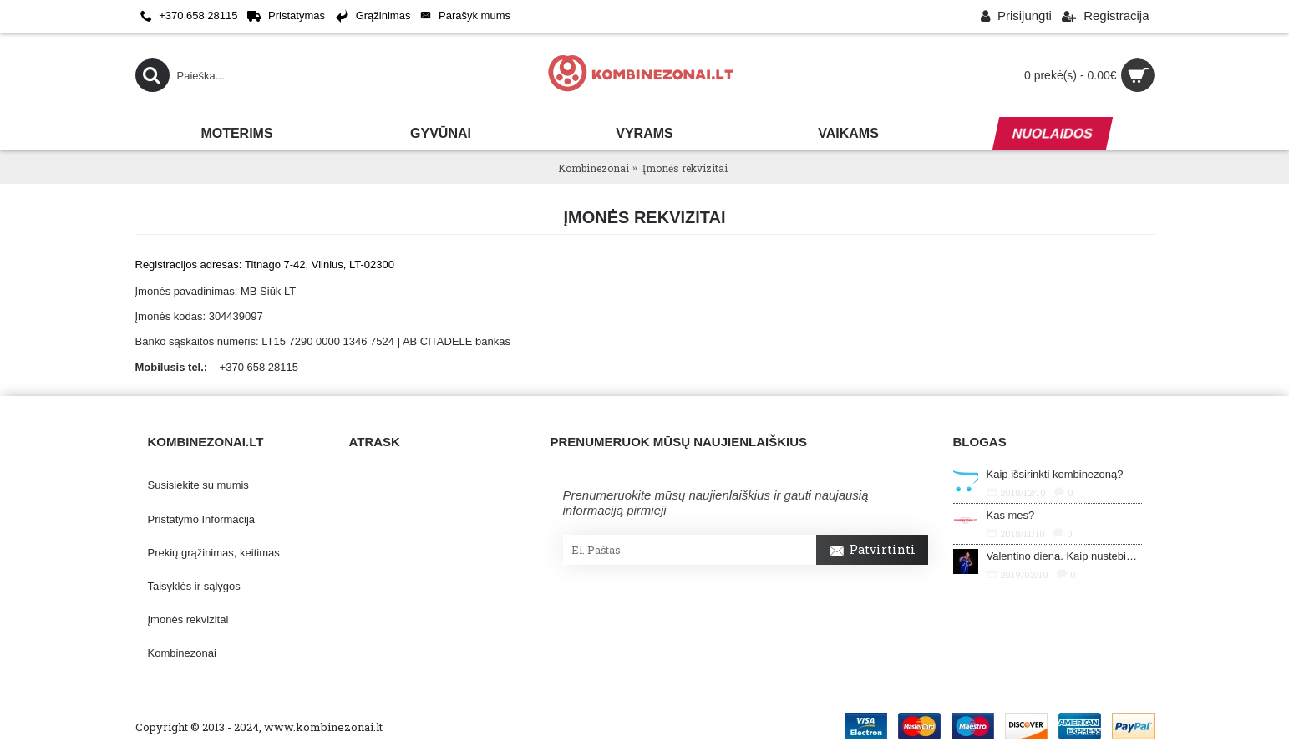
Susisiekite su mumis (198, 485)
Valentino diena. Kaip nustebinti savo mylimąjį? (1064, 556)
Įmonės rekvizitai (188, 619)
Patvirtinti (872, 551)
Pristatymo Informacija (202, 519)
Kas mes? (1011, 515)
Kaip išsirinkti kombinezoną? (1055, 474)
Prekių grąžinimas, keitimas (214, 552)
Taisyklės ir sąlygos (194, 586)
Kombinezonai (182, 653)
